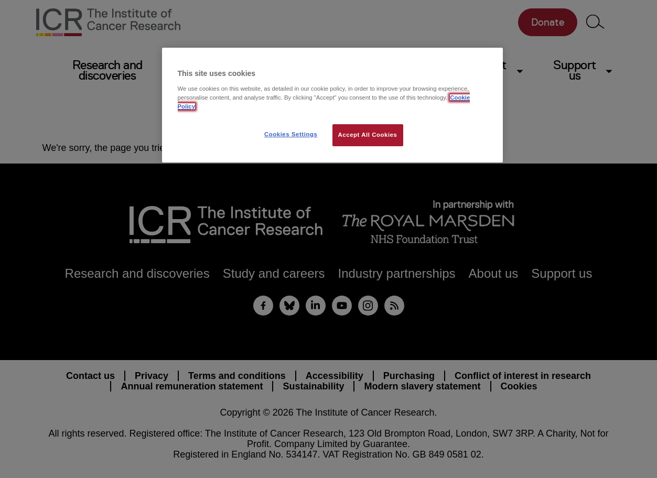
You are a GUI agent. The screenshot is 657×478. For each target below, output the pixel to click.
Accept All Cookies (367, 135)
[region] (332, 105)
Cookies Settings (290, 134)
